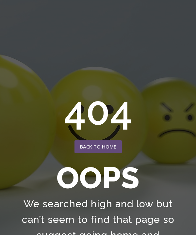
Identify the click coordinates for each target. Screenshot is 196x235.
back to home (98, 146)
